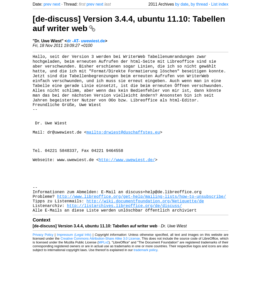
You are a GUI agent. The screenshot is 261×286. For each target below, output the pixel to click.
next (56, 4)
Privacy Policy (43, 267)
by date (181, 4)
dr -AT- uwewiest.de (86, 41)
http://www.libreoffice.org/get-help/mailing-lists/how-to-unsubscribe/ (141, 225)
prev (47, 4)
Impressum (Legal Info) (74, 267)
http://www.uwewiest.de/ (127, 180)
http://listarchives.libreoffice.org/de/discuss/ (124, 236)
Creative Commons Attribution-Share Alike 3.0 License (100, 270)
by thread (199, 4)
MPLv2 (104, 274)
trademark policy (145, 282)
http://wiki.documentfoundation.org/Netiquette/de (145, 231)
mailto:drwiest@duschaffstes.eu (123, 147)
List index (219, 4)
